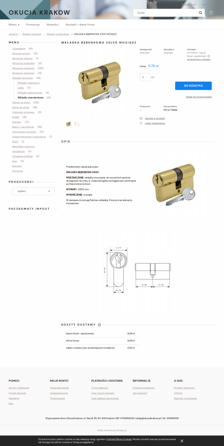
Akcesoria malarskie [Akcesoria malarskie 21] (23, 63)
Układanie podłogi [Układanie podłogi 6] (22, 156)
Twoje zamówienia (59, 387)
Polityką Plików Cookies (119, 439)
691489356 (173, 418)
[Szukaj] (201, 13)
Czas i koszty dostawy (103, 393)
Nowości (17, 166)
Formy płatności (99, 387)
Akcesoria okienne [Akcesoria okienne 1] (22, 58)
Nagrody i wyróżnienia (185, 398)
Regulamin (14, 398)
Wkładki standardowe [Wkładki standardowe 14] (30, 97)
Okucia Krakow (40, 12)
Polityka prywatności (144, 387)
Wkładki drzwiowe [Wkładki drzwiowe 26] (22, 78)
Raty (11, 403)
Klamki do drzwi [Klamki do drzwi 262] (21, 102)
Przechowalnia (57, 398)
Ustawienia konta (59, 393)
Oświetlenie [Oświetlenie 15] (18, 48)
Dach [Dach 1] (15, 141)
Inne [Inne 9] (14, 161)
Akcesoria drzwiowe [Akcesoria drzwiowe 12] (23, 73)
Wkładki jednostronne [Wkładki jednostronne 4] (30, 92)
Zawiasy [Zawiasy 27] (16, 122)
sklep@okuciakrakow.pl (148, 418)
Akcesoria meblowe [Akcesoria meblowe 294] (23, 68)
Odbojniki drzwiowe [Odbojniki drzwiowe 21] (23, 112)
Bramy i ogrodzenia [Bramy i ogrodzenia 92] (23, 126)
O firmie (178, 393)
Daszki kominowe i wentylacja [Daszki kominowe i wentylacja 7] (29, 136)
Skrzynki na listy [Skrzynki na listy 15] (21, 53)
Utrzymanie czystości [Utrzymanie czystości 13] (24, 131)
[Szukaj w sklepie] (166, 13)
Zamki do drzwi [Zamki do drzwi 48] (20, 107)
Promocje (17, 170)
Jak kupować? (140, 393)
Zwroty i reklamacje (19, 387)
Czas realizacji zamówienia (105, 398)
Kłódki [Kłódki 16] (15, 117)
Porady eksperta (17, 393)
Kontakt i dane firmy (184, 387)
